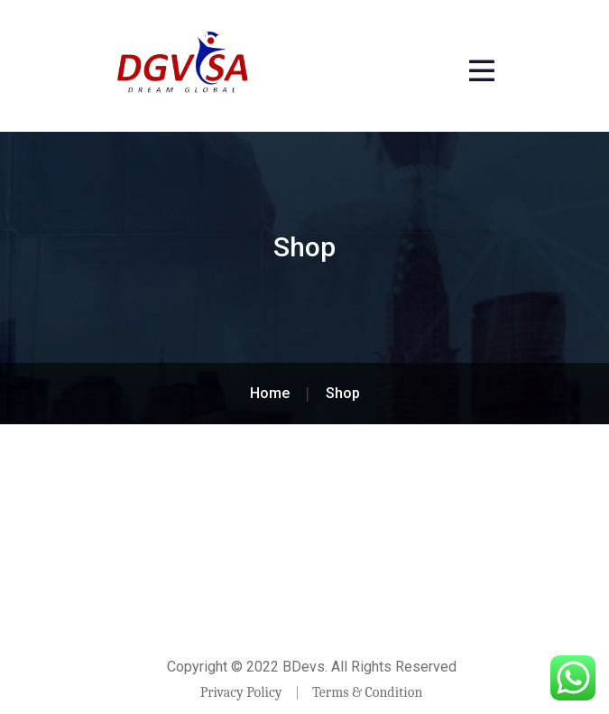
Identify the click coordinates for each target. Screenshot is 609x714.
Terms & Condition (367, 692)
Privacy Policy (241, 692)
